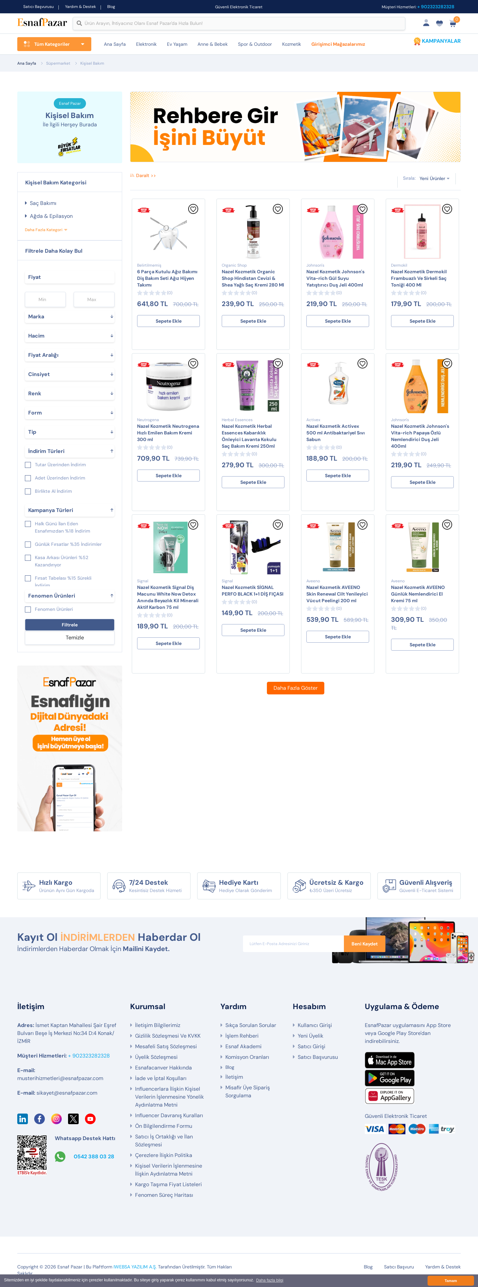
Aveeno (313, 581)
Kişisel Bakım (92, 63)
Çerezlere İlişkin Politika (163, 1155)
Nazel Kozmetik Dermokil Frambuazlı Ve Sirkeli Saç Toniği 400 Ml (419, 278)
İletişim (234, 1077)
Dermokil (399, 265)
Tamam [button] (450, 1281)
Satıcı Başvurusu (38, 6)
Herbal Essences (237, 419)
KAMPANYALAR (441, 40)
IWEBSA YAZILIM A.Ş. (135, 1267)
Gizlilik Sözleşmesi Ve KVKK (167, 1036)
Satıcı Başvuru (399, 1267)
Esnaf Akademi (243, 1046)
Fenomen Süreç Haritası (164, 1195)
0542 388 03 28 (94, 1156)
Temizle (75, 637)
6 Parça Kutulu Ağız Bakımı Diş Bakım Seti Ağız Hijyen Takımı (167, 278)
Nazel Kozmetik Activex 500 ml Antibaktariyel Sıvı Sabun (335, 432)
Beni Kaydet (365, 944)
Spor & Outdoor (255, 44)
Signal (142, 581)
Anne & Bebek (213, 44)
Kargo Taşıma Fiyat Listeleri (168, 1184)
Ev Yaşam (177, 44)
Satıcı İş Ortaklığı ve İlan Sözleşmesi (164, 1140)
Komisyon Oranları (247, 1057)
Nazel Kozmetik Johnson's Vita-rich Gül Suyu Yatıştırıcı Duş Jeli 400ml (335, 278)
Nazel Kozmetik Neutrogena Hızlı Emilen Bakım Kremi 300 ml (168, 432)
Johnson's (315, 265)
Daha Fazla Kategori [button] (43, 229)
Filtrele (70, 625)
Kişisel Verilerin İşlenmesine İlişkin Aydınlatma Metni (168, 1170)
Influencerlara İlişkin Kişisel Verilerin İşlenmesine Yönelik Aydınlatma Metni (169, 1097)
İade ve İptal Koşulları (161, 1078)
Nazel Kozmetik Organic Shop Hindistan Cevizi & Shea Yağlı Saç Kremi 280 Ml (253, 278)
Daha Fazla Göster (296, 687)
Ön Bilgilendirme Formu (163, 1126)
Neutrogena (148, 419)
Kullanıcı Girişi (315, 1025)
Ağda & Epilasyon (51, 216)
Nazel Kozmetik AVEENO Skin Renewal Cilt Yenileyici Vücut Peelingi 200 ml (337, 594)
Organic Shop (234, 265)
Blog (111, 6)
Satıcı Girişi (311, 1046)
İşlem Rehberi (242, 1036)
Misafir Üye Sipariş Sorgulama (247, 1091)
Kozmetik (291, 44)
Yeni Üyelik (310, 1036)
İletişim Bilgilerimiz (157, 1025)
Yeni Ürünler (432, 178)
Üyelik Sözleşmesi (156, 1057)
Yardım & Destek (80, 6)
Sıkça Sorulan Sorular (250, 1025)
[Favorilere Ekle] (193, 212)
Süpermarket (58, 63)
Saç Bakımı (43, 203)
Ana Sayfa (115, 44)
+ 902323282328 (435, 7)
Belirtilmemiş (149, 265)
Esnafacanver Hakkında (163, 1067)
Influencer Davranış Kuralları (169, 1115)
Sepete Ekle (169, 321)
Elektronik (146, 44)
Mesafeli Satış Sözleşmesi (166, 1046)
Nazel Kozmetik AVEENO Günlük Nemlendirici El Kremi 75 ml (418, 594)
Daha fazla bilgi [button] (269, 1280)
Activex (313, 419)
